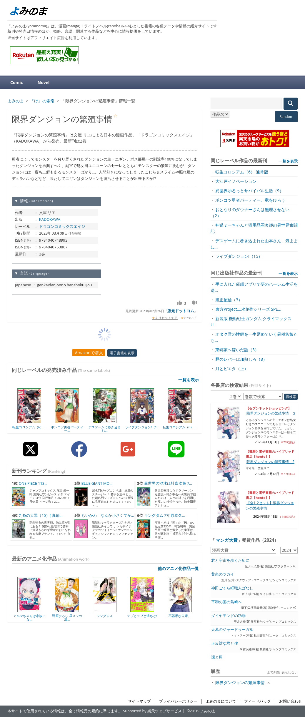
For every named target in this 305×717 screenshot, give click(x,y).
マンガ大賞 (227, 540)
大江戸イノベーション (235, 181)
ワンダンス (104, 616)
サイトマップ (139, 701)
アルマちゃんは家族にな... (29, 617)
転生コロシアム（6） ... (29, 427)
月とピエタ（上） (231, 368)
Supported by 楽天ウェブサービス (152, 710)
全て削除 (273, 672)
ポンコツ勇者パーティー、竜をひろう (250, 200)
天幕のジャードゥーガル (232, 629)
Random (286, 116)
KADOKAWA (49, 219)
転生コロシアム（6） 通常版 (241, 172)
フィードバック (257, 701)
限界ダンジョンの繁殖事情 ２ (271, 413)
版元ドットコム (180, 310)
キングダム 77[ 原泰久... (164, 515)
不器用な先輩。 (180, 616)
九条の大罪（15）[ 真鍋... (40, 515)
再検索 (291, 396)
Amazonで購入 (89, 352)
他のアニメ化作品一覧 (178, 568)
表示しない (289, 672)
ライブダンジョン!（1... (142, 427)
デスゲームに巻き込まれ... (104, 429)
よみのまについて (221, 701)
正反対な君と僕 (224, 643)
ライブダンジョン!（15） (238, 256)
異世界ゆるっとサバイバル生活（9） (249, 190)
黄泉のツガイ (222, 574)
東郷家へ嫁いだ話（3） (237, 349)
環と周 (217, 657)
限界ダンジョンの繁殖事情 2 (270, 461)
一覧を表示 (188, 379)
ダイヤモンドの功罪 (228, 615)
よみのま (208, 710)
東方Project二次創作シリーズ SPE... (248, 309)
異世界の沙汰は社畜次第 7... (168, 483)
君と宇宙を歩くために (230, 560)
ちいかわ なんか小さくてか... (107, 515)
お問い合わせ (290, 701)
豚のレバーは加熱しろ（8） (241, 359)
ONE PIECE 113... (33, 483)
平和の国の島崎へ (226, 601)
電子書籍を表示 (122, 352)
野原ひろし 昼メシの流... (67, 617)
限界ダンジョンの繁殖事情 (240, 682)
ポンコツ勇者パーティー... (67, 429)
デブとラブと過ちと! (142, 616)
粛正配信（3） (228, 299)
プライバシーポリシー (178, 701)
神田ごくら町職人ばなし (232, 588)
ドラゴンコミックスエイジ (62, 226)
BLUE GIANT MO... (97, 483)
